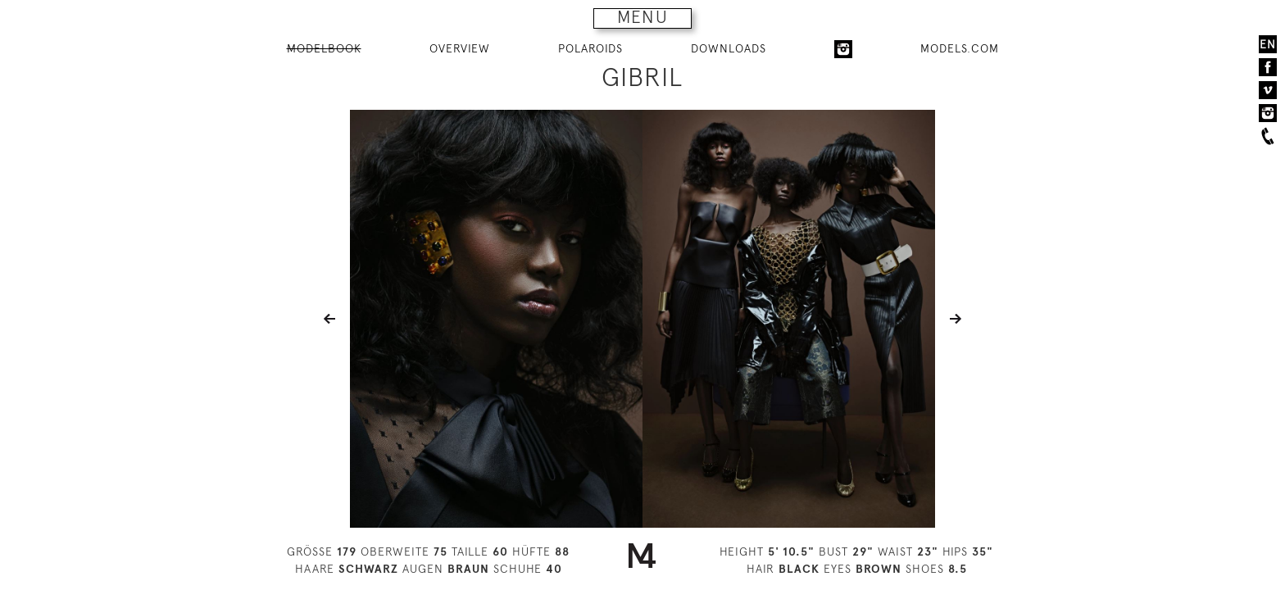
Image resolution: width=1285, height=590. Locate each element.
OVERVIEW (459, 48)
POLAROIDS (590, 48)
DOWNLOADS (728, 48)
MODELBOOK (324, 48)
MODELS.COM (959, 48)
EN (1268, 44)
